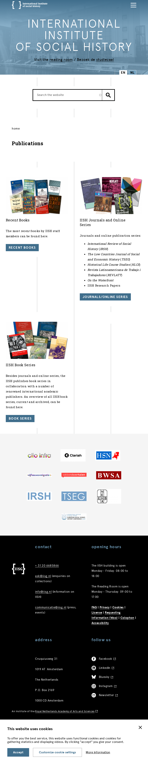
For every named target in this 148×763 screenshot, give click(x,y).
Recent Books (22, 248)
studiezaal (105, 59)
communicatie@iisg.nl (50, 607)
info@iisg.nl (43, 591)
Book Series (20, 418)
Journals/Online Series (105, 297)
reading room (61, 59)
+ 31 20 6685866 (47, 565)
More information (98, 752)
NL (132, 73)
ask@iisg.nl (43, 576)
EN (123, 73)
